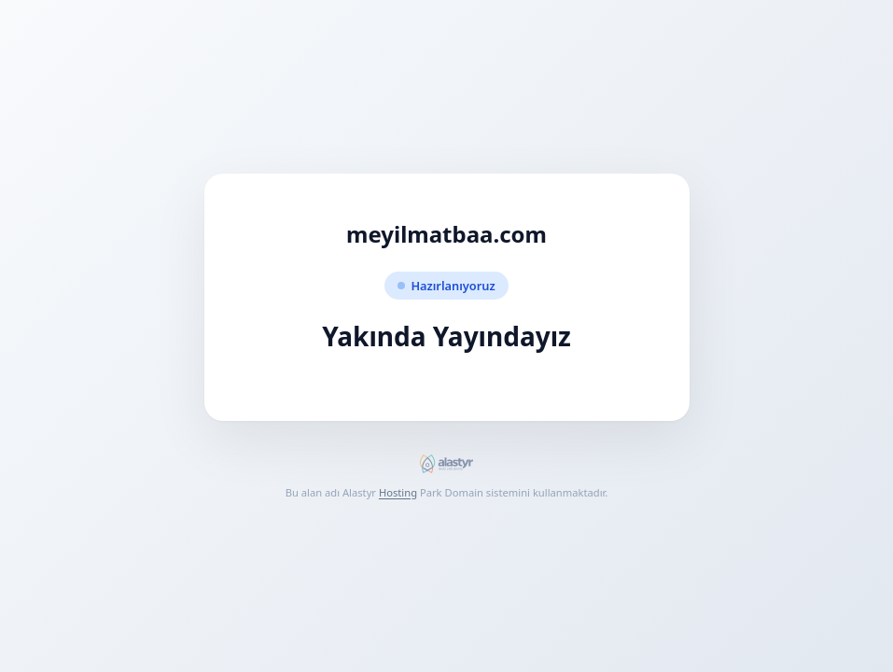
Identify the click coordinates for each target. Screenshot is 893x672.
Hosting (398, 492)
